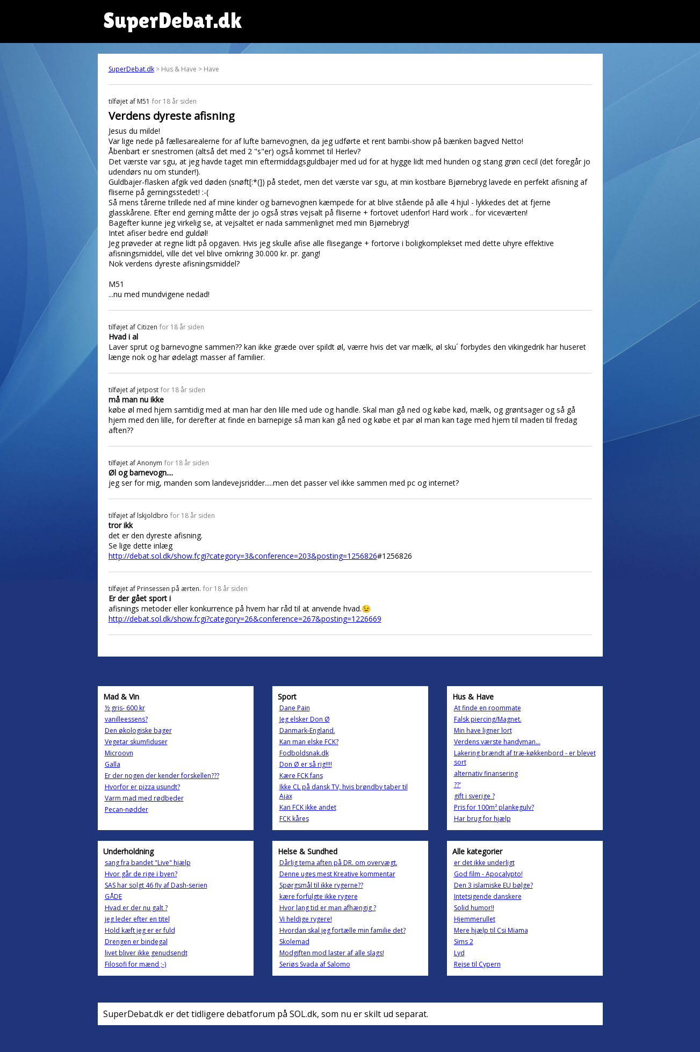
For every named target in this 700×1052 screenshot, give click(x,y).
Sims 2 (463, 941)
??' (457, 784)
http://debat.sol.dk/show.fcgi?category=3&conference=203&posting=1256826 (243, 556)
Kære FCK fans (301, 775)
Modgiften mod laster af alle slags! (331, 952)
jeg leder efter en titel (137, 919)
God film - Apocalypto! (488, 873)
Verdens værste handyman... (497, 741)
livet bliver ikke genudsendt (146, 952)
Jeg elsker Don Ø (304, 719)
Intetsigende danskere (488, 896)
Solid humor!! (474, 907)
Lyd (459, 952)
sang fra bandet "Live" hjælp (148, 862)
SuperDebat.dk (131, 69)
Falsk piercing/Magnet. (488, 719)
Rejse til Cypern (477, 964)
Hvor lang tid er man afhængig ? (327, 907)
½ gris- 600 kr (125, 707)
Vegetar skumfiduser (136, 741)
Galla (112, 764)
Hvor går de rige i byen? (141, 873)
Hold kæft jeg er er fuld (140, 930)
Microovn (119, 753)
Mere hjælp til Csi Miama (491, 930)
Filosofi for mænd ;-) (135, 964)
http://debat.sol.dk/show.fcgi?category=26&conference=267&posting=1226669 (245, 619)
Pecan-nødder (126, 809)
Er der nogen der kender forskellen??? (162, 775)
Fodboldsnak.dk (304, 753)
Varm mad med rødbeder (144, 798)
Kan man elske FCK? (308, 741)
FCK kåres (294, 818)
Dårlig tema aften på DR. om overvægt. (338, 862)
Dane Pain (294, 707)
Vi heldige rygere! (305, 919)
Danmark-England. (307, 730)
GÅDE (113, 896)
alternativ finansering (486, 773)
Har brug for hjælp (482, 818)
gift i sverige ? (474, 796)
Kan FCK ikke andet (307, 807)
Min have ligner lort (483, 730)
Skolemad (294, 941)
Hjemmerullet (474, 919)
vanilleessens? (126, 719)
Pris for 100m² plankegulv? (494, 807)
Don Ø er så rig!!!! (305, 764)
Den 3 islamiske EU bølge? (493, 885)
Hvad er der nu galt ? (136, 907)
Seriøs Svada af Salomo (314, 964)
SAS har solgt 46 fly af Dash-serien (156, 885)
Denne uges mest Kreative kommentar (337, 873)
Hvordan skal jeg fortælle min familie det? (342, 930)
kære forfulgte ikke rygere (318, 896)
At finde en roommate (487, 707)
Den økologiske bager (138, 730)
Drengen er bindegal (136, 941)
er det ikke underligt (484, 862)
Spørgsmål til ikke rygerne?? (321, 885)
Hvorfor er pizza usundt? (142, 786)
